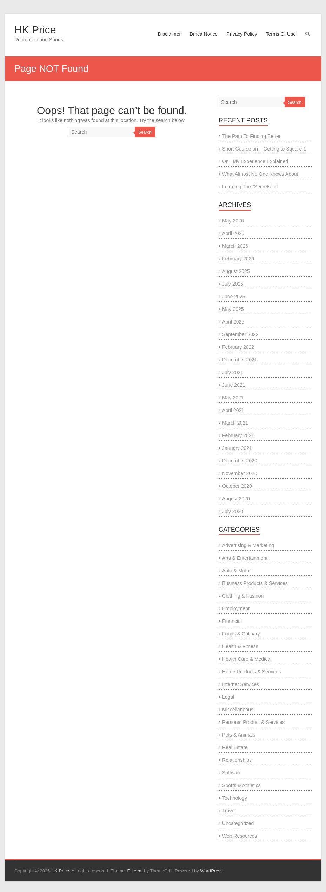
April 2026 (233, 233)
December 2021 (239, 359)
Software (231, 772)
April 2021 (233, 410)
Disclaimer (169, 34)
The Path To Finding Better (251, 136)
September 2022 (240, 334)
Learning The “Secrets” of (250, 186)
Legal (228, 697)
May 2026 (233, 221)
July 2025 (232, 284)
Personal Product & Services (253, 722)
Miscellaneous (237, 709)
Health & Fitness (240, 646)
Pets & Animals (238, 735)
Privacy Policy (241, 34)
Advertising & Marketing (248, 545)
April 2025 (233, 322)
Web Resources (239, 836)
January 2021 (237, 448)
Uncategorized (238, 823)
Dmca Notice (203, 34)
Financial (232, 621)
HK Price (35, 29)
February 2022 (238, 347)
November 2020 (239, 473)
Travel (228, 810)
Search (145, 132)
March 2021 (235, 423)
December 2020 (239, 461)
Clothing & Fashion (243, 596)
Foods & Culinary (241, 634)
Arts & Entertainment (244, 558)
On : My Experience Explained (255, 161)
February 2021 (238, 435)
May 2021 (233, 397)
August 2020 (236, 498)
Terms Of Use (281, 34)
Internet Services (240, 684)
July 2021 (232, 372)
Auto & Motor (236, 570)
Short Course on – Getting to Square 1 (264, 149)
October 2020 (237, 486)
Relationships (237, 760)
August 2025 (236, 271)
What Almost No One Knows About (260, 174)
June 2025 (233, 296)
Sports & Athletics (241, 785)
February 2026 (238, 258)
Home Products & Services (251, 671)
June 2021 (233, 385)
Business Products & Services (255, 583)
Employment (236, 608)
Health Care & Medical (246, 659)
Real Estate (234, 747)
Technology (234, 798)
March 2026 (235, 246)
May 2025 (233, 309)
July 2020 (232, 511)
